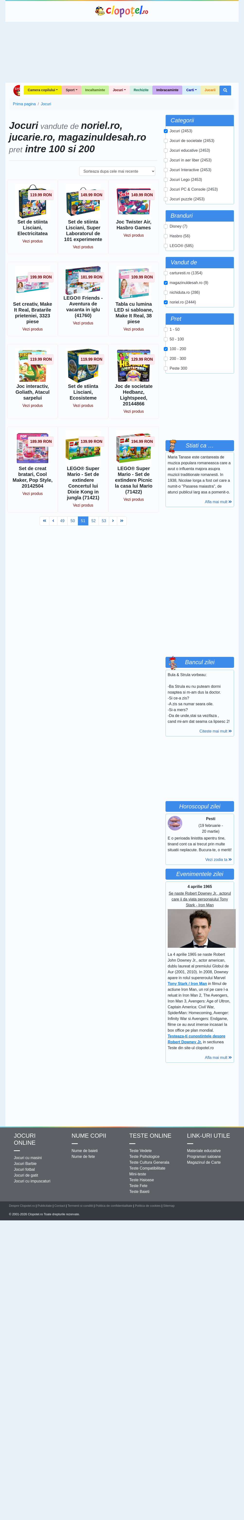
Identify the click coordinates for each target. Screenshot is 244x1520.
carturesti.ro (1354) (186, 273)
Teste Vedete (140, 1151)
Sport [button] (70, 90)
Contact (59, 1205)
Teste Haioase (141, 1180)
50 (72, 521)
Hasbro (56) (180, 236)
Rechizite (141, 90)
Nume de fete (83, 1156)
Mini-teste (137, 1174)
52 (93, 521)
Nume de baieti (85, 1151)
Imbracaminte (167, 90)
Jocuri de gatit (26, 1175)
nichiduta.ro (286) (185, 292)
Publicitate (44, 1205)
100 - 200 (178, 349)
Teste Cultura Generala (149, 1162)
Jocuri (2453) (181, 131)
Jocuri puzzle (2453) (187, 199)
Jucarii (210, 90)
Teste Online (150, 1135)
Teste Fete (138, 1186)
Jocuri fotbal (24, 1169)
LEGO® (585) (181, 246)
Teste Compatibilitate (147, 1168)
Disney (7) (178, 226)
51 (83, 521)
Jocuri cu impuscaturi (32, 1181)
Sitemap (168, 1205)
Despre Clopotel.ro (22, 1205)
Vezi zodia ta (218, 860)
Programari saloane (204, 1156)
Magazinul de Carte (204, 1162)
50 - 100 (177, 339)
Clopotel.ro (122, 11)
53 (104, 521)
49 (62, 521)
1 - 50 (175, 329)
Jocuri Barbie (25, 1164)
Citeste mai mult (216, 731)
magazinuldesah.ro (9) (189, 283)
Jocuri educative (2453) (190, 150)
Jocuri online (24, 1139)
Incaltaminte (95, 90)
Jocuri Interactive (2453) (190, 170)
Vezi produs (32, 241)
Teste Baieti (139, 1191)
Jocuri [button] (118, 90)
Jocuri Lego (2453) (186, 180)
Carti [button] (190, 90)
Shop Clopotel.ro (16, 90)
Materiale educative (204, 1151)
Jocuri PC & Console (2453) (194, 189)
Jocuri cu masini (28, 1158)
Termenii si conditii (80, 1205)
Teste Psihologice (144, 1156)
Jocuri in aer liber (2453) (191, 160)
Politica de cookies (148, 1205)
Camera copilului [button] (41, 90)
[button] (225, 90)
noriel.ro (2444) (183, 302)
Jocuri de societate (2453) (192, 141)
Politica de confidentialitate (114, 1205)
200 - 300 (178, 359)
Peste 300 (178, 368)
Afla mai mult (218, 502)
